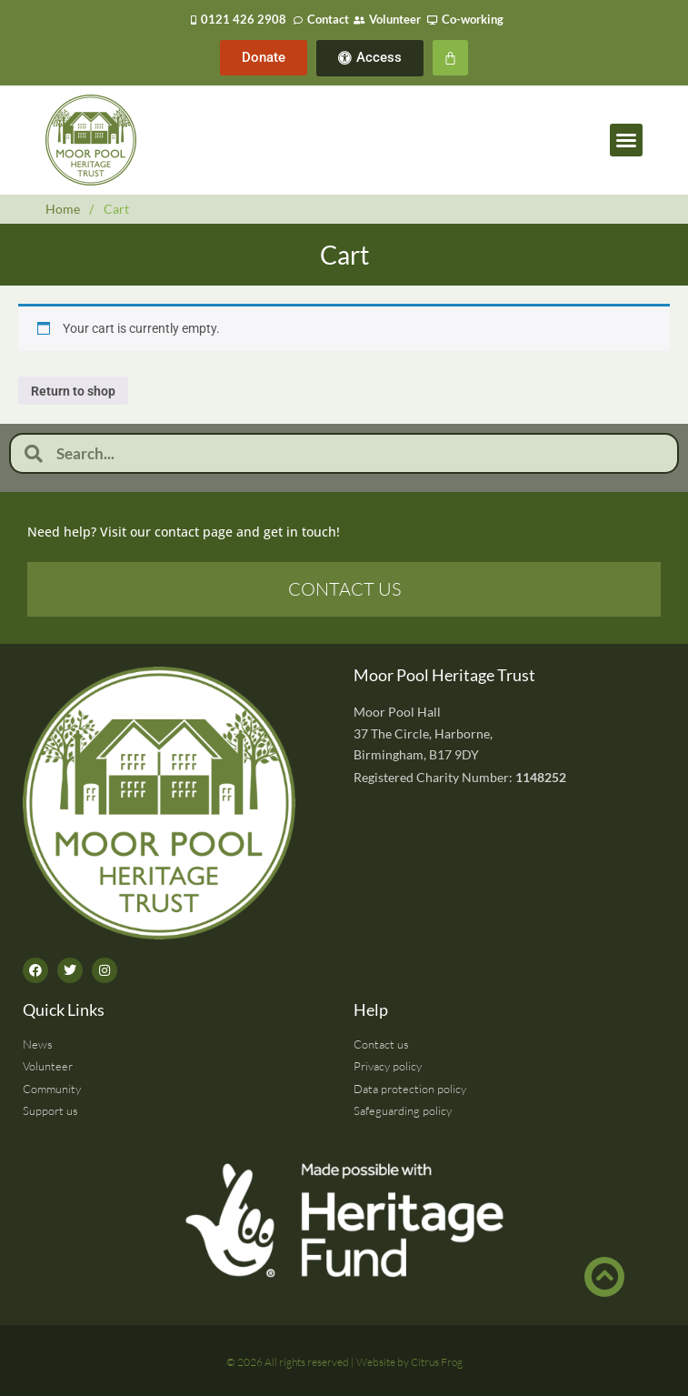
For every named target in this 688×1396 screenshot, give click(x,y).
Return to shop (73, 391)
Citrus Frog (437, 1362)
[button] (626, 140)
